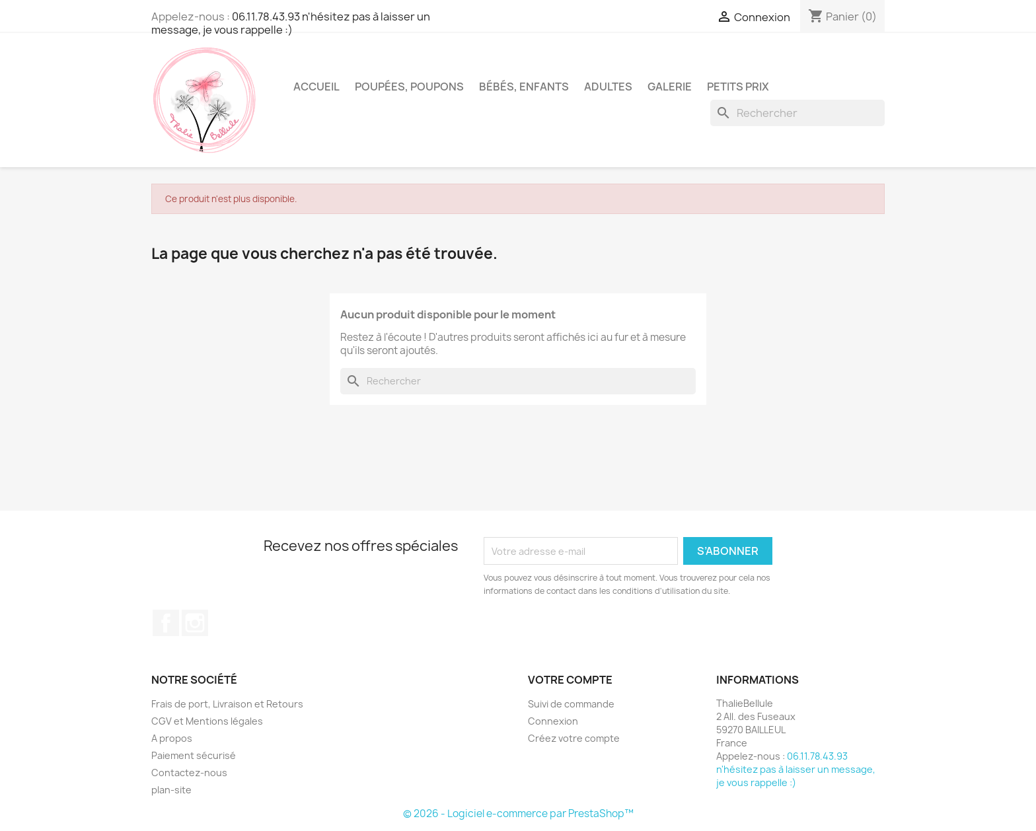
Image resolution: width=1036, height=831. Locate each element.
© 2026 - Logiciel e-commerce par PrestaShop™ (518, 813)
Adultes (608, 86)
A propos (171, 738)
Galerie (670, 86)
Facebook (166, 623)
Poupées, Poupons (409, 86)
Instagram (195, 623)
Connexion (553, 721)
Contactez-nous (189, 772)
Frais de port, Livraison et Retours (227, 704)
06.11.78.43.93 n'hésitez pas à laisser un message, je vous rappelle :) (290, 23)
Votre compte (570, 679)
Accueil (316, 86)
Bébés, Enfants (524, 86)
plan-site (171, 789)
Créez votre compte (574, 738)
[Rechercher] (797, 113)
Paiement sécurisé (193, 755)
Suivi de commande (571, 704)
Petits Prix (738, 86)
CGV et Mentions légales (207, 721)
